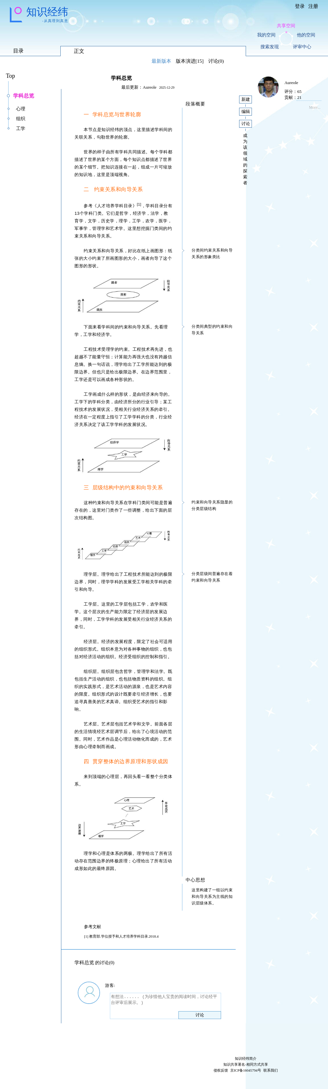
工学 (20, 128)
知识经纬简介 (245, 1058)
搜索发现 (269, 46)
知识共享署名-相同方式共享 (245, 1064)
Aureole (149, 87)
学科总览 (23, 96)
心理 (20, 108)
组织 (20, 118)
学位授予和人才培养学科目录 (124, 936)
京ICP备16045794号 (245, 1070)
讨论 (199, 1014)
